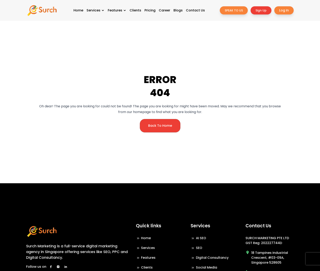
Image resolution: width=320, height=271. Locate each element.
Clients (135, 10)
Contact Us (195, 10)
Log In (284, 10)
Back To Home (160, 125)
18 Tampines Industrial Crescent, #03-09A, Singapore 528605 (269, 257)
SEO (196, 247)
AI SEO (198, 238)
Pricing (150, 10)
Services (95, 10)
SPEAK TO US (234, 10)
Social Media (204, 267)
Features (117, 10)
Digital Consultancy (210, 257)
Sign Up (261, 10)
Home (78, 10)
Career (164, 10)
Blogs (178, 10)
